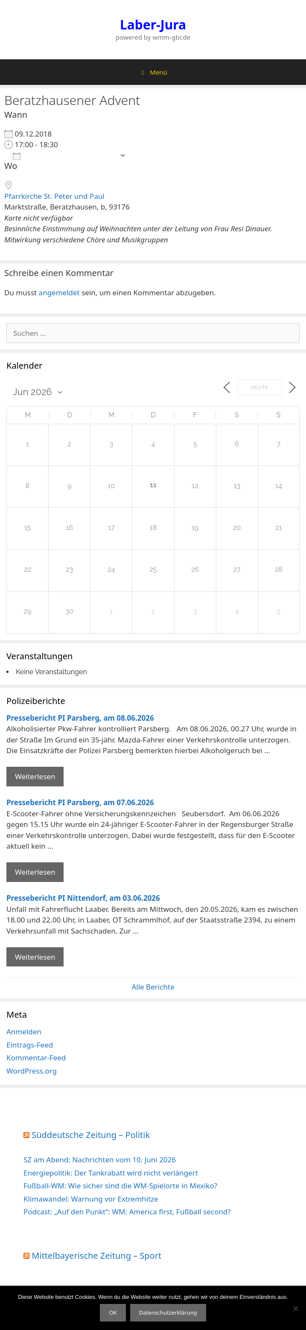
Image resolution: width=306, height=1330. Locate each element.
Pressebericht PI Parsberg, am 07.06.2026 (80, 802)
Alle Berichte (152, 987)
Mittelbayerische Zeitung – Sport (96, 1255)
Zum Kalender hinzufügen (64, 155)
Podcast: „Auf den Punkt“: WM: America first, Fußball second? (127, 1211)
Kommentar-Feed (36, 1057)
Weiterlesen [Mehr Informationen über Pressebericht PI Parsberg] (35, 776)
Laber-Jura (153, 24)
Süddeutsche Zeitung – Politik (91, 1135)
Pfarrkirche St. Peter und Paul (54, 196)
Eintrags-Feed (29, 1045)
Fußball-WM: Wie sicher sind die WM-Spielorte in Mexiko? (120, 1185)
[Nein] (295, 1308)
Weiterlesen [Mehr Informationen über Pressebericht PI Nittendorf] (35, 957)
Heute (259, 387)
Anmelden (23, 1031)
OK (113, 1312)
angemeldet (59, 292)
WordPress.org (31, 1071)
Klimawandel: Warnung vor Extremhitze (90, 1199)
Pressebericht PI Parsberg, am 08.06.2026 (80, 718)
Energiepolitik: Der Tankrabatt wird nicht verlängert (110, 1173)
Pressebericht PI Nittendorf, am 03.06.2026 (83, 898)
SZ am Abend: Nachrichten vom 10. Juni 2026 (99, 1159)
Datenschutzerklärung (168, 1312)
